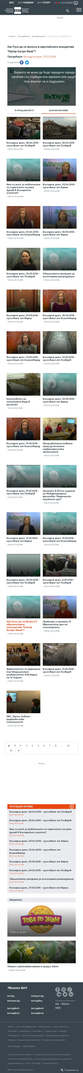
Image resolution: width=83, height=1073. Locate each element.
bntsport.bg (37, 996)
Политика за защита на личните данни (52, 1054)
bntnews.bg (13, 1001)
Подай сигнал (51, 1031)
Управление (24, 1031)
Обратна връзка (15, 1063)
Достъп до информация (32, 1035)
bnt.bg (10, 996)
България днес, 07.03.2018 (40, 56)
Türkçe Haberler (29, 1046)
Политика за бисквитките (20, 1059)
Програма (12, 1031)
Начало (12, 36)
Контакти (37, 1031)
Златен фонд (44, 1027)
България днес (39, 36)
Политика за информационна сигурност (53, 1059)
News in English (14, 1046)
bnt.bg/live (36, 1001)
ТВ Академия (13, 1035)
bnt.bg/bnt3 (37, 1008)
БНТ (11, 2)
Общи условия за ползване (20, 1054)
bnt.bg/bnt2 (13, 1013)
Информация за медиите (57, 1035)
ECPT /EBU (36, 1063)
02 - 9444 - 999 (63, 1006)
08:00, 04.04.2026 (17, 970)
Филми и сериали (60, 1027)
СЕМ (27, 1063)
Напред (62, 1031)
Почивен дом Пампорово (54, 1040)
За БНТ (11, 1027)
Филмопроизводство (26, 1027)
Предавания (24, 36)
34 (68, 745)
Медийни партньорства (29, 1040)
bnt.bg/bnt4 (37, 1013)
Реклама (60, 18)
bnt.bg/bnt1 (13, 1008)
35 (11, 750)
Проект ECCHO (50, 1063)
